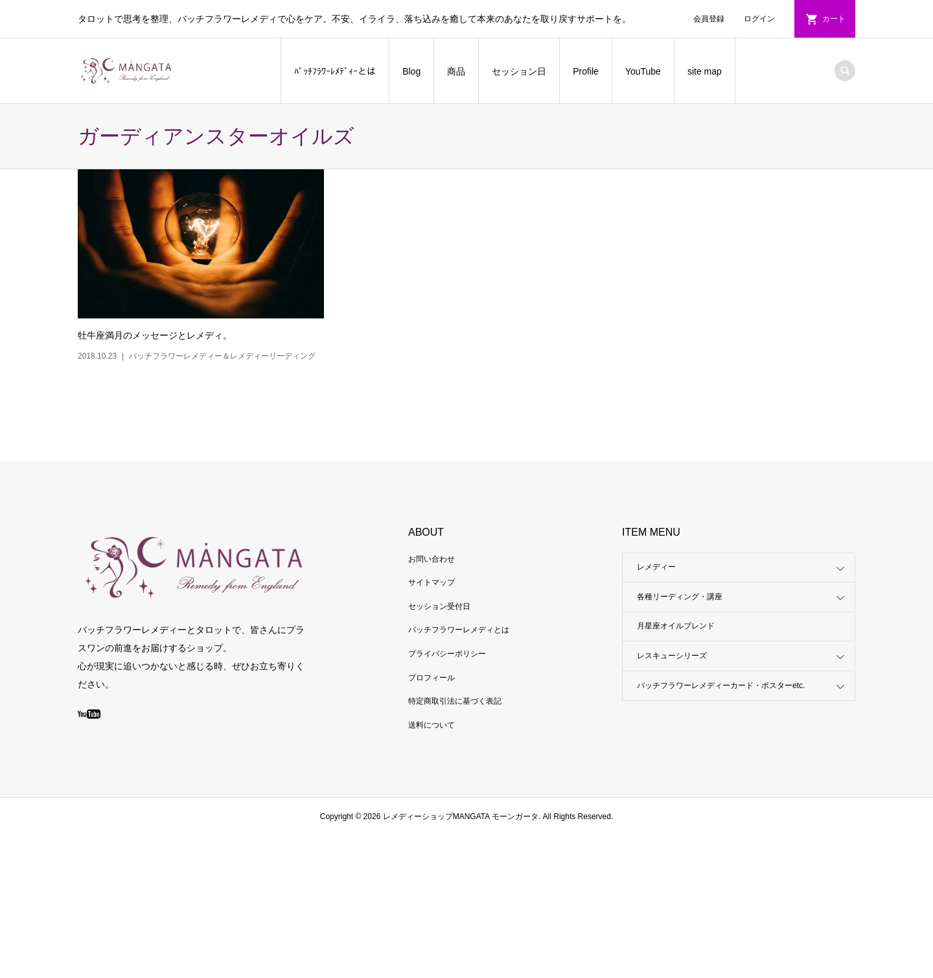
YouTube (643, 71)
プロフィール (431, 677)
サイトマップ (431, 582)
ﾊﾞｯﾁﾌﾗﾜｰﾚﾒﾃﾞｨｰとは (335, 71)
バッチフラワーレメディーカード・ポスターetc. (721, 685)
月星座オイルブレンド (676, 625)
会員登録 (708, 18)
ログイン (759, 18)
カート (834, 18)
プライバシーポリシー (447, 653)
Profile (586, 71)
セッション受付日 (439, 606)
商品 (456, 71)
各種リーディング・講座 (679, 596)
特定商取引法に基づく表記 (454, 701)
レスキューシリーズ (672, 655)
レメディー (656, 566)
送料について (431, 725)
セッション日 (519, 71)
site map (704, 71)
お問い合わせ (431, 559)
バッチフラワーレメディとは (458, 629)
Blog (411, 71)
